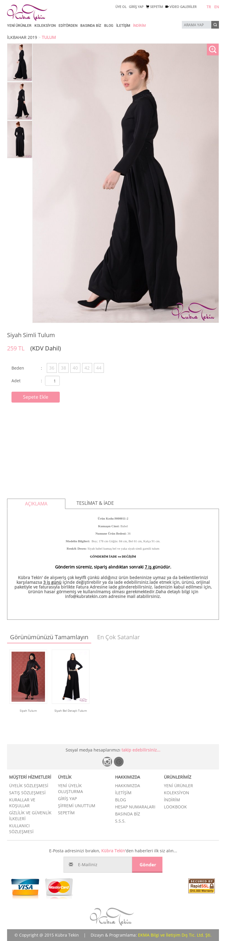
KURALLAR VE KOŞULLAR (22, 802)
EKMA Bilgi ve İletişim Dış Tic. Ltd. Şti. (175, 935)
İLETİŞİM (123, 26)
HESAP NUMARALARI (135, 807)
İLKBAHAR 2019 (22, 37)
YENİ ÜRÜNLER (19, 26)
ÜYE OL (121, 6)
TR (209, 6)
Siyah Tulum (28, 710)
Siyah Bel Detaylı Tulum (70, 710)
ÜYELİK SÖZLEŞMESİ (28, 785)
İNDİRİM (139, 26)
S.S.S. (120, 821)
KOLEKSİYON (45, 26)
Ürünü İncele (28, 719)
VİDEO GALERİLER (181, 6)
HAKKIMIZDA (127, 785)
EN (216, 6)
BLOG (108, 26)
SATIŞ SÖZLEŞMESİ (27, 792)
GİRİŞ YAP (136, 6)
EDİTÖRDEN (68, 26)
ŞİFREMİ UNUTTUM (76, 805)
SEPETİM (154, 6)
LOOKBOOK (175, 807)
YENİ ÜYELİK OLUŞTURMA (70, 788)
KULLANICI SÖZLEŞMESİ (21, 828)
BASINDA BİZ (90, 26)
